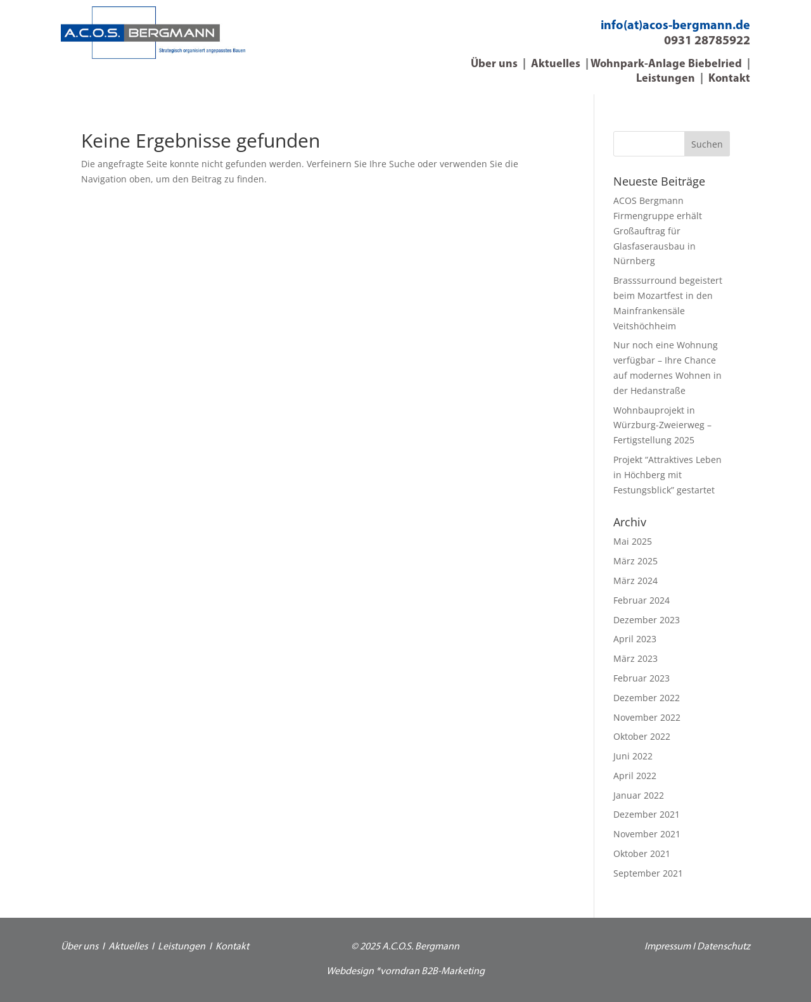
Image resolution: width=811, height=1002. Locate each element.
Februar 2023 (641, 678)
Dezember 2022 (646, 698)
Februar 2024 (641, 600)
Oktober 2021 (641, 853)
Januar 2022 (638, 795)
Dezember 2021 (646, 814)
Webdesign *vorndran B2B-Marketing (405, 972)
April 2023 (634, 639)
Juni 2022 (633, 756)
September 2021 (648, 873)
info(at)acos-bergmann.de (675, 26)
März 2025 (635, 561)
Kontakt (729, 79)
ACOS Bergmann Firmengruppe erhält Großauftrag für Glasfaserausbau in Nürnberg (657, 230)
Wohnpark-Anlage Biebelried (666, 64)
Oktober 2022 (641, 736)
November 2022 (646, 717)
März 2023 (635, 658)
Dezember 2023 (646, 620)
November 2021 (646, 834)
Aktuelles (555, 64)
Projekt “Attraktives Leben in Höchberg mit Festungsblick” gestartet (667, 474)
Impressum (667, 947)
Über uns (494, 64)
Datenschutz (723, 947)
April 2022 (634, 776)
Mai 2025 (632, 541)
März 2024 (635, 580)
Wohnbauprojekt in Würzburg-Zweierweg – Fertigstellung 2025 (662, 425)
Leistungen (665, 79)
